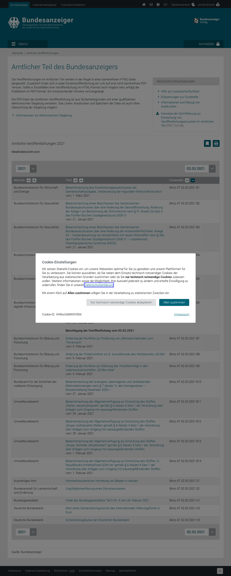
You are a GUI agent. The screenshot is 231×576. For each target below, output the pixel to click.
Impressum (181, 314)
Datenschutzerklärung (99, 285)
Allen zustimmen (174, 302)
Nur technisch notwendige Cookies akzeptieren (121, 302)
